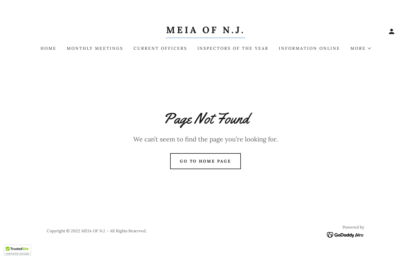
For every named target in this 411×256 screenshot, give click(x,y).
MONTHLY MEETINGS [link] (95, 48)
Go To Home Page (205, 161)
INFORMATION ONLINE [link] (309, 48)
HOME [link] (49, 48)
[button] (391, 31)
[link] (205, 31)
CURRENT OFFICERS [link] (160, 48)
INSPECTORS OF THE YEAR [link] (233, 48)
